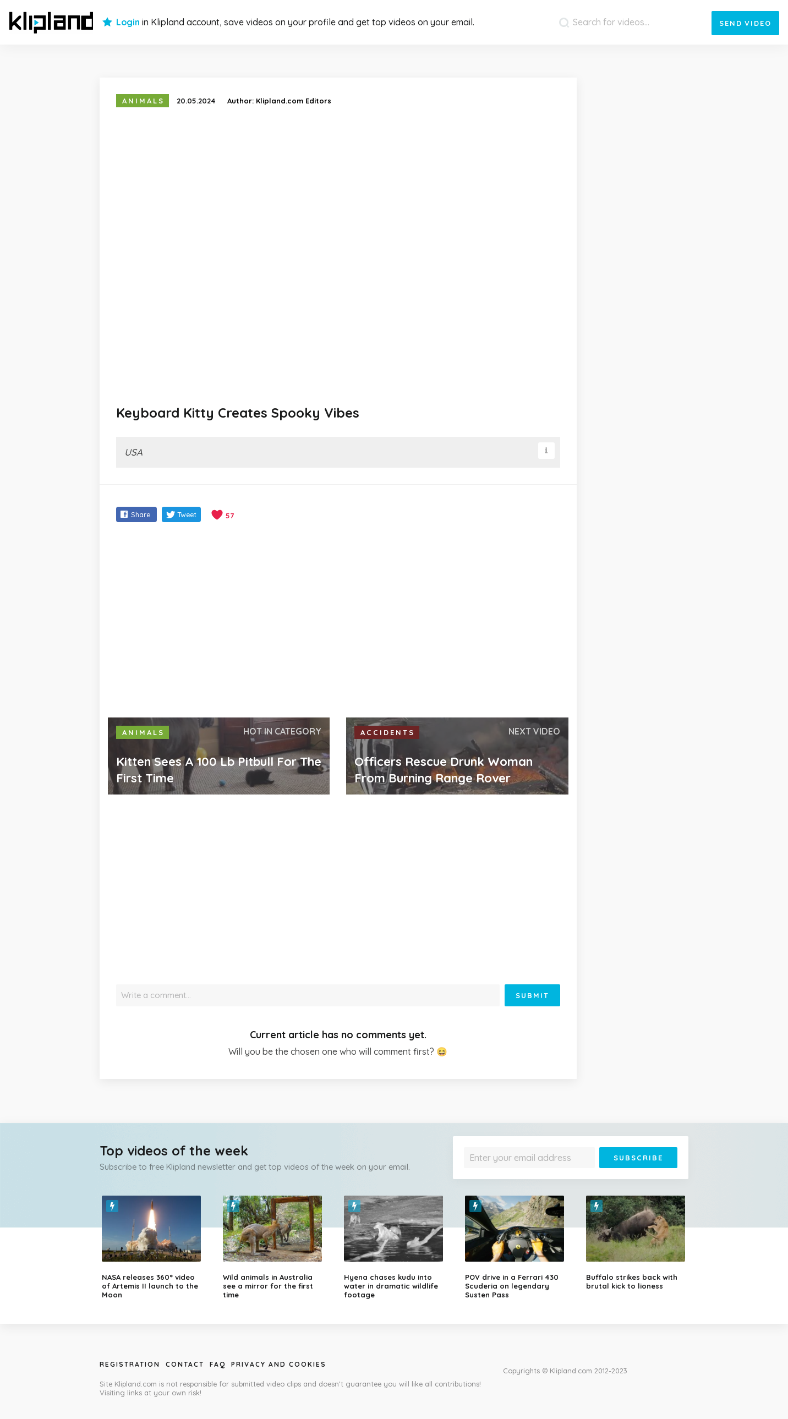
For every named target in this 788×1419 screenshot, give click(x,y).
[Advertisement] (338, 621)
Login (128, 22)
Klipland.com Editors (293, 100)
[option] (154, 1247)
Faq (218, 1364)
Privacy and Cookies (278, 1364)
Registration (130, 1364)
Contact (185, 1364)
